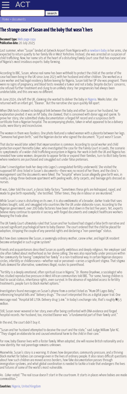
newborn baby (98, 50)
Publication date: (9, 43)
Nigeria (92, 99)
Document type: (9, 39)
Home (5, 19)
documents (19, 19)
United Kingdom (31, 386)
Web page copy (27, 39)
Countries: (5, 386)
